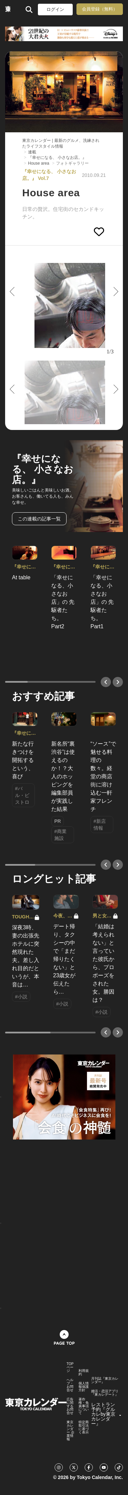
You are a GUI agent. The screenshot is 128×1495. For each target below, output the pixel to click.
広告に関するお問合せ (70, 1406)
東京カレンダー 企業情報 (70, 1431)
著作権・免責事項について (84, 1406)
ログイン (55, 9)
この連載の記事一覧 (39, 518)
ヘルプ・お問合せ (70, 1385)
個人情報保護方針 (84, 1387)
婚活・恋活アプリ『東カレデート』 (104, 1393)
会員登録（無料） (99, 9)
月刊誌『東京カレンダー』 (104, 1380)
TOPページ (70, 1367)
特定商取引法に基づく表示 (84, 1427)
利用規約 (84, 1372)
